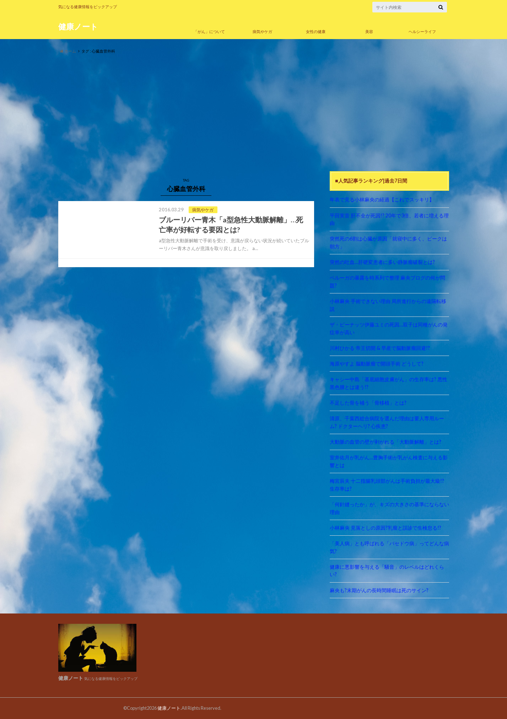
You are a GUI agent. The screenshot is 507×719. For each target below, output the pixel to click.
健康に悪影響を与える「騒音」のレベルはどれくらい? (387, 571)
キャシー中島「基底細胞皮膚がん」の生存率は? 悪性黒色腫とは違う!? (388, 383)
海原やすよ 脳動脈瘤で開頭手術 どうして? (377, 364)
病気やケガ (262, 31)
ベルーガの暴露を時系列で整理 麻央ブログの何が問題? (387, 281)
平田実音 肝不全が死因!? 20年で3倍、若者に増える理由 (389, 219)
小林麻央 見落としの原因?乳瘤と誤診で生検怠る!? (385, 528)
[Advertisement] (254, 113)
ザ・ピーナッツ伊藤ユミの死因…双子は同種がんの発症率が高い (389, 328)
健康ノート (78, 26)
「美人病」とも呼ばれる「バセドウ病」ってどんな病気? (389, 547)
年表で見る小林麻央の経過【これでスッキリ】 (382, 199)
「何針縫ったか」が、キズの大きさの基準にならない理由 (389, 508)
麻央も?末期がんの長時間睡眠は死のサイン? (379, 590)
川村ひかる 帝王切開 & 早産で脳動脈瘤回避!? (380, 348)
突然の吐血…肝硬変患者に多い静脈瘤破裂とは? (382, 262)
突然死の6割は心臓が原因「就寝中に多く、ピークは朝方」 (388, 242)
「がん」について (209, 31)
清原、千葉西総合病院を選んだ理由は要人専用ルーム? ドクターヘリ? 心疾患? (387, 422)
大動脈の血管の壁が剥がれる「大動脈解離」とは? (385, 442)
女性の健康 (315, 31)
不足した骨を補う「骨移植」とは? (368, 403)
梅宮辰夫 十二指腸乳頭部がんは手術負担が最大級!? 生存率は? (389, 485)
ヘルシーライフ (422, 31)
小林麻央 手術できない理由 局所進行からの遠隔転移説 (388, 305)
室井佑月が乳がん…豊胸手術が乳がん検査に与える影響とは (389, 461)
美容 (369, 31)
